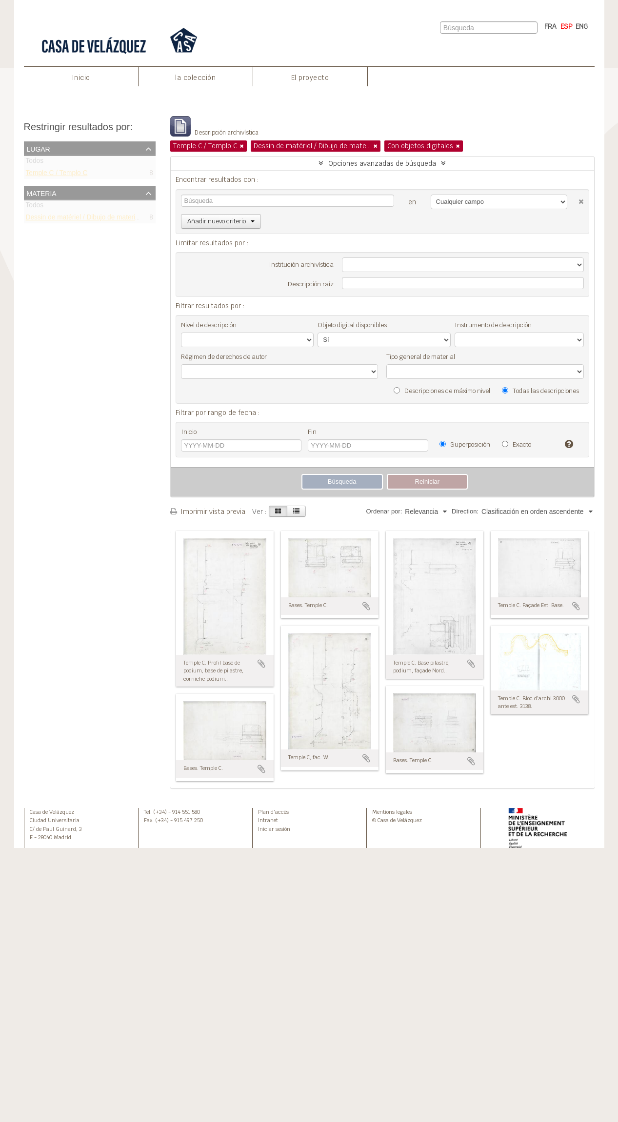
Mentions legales (392, 811)
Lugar (38, 148)
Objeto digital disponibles (352, 325)
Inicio (81, 77)
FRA (550, 26)
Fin (312, 432)
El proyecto (310, 77)
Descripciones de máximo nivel (442, 391)
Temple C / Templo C (57, 174)
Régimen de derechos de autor (224, 357)
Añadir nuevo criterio (221, 221)
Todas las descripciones (540, 391)
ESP (566, 26)
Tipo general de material (420, 357)
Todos (35, 162)
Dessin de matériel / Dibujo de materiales (87, 219)
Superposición (464, 444)
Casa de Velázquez (52, 811)
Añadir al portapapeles (261, 664)
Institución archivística (301, 264)
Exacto (516, 444)
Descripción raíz (311, 284)
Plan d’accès (273, 811)
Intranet (268, 820)
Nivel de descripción (209, 325)
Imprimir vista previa (207, 511)
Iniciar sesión (274, 829)
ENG (582, 26)
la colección (195, 77)
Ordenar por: (384, 511)
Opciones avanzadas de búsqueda (382, 163)
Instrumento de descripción (493, 325)
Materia (42, 192)
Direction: (465, 511)
